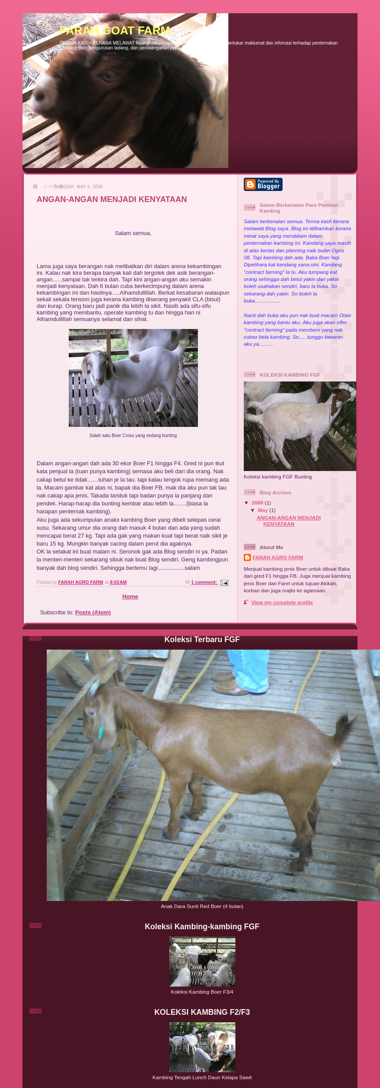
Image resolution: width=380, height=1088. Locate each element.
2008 (258, 502)
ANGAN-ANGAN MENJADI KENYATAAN (112, 199)
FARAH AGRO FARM (278, 557)
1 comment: (204, 582)
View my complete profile (282, 602)
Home (130, 596)
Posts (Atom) (93, 612)
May (263, 510)
